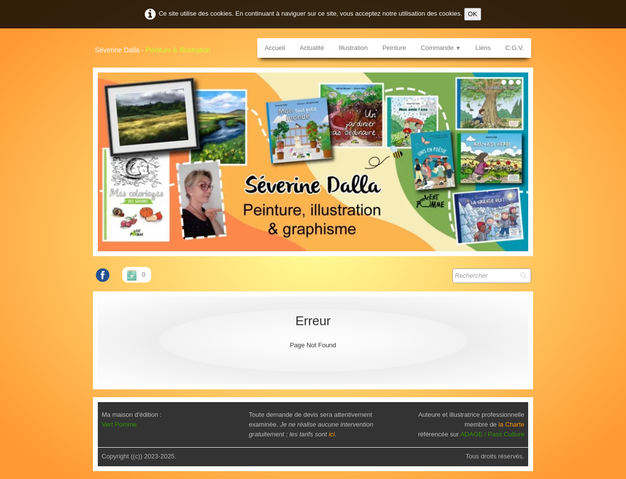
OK (472, 14)
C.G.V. (514, 47)
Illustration (353, 47)
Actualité (312, 47)
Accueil (275, 47)
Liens (483, 47)
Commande (441, 47)
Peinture (394, 47)
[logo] (156, 46)
